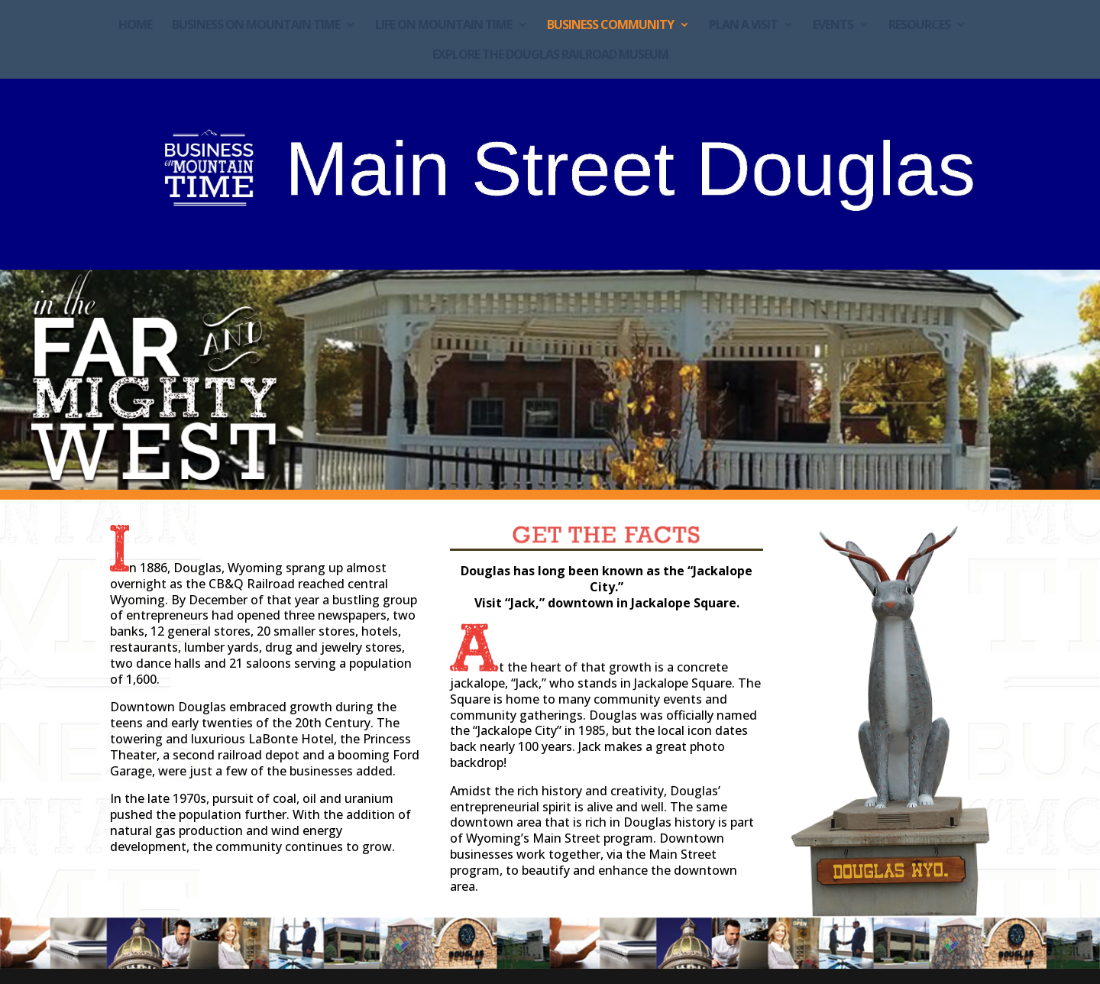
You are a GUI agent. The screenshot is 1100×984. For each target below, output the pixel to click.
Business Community (610, 26)
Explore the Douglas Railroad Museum (550, 56)
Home (135, 26)
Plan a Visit (743, 26)
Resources (919, 26)
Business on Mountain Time (256, 26)
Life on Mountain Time (443, 26)
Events (833, 26)
